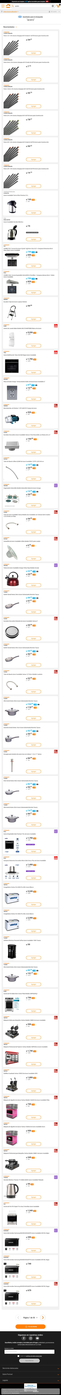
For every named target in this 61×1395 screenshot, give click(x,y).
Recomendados (8, 27)
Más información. (16, 1392)
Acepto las (31, 1356)
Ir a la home (32, 1327)
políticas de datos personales (34, 1356)
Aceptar (36, 1391)
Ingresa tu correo (9, 1348)
